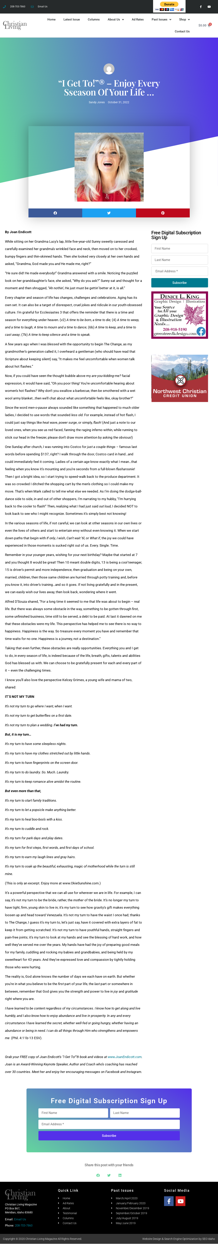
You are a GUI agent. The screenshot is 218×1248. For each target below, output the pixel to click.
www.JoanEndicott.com (125, 1061)
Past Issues (161, 23)
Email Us (20, 1224)
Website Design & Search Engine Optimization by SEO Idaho (178, 1243)
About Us (116, 23)
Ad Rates (138, 24)
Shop (184, 23)
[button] (55, 217)
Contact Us (182, 36)
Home (51, 24)
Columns (94, 24)
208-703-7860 (23, 1230)
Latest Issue (72, 24)
